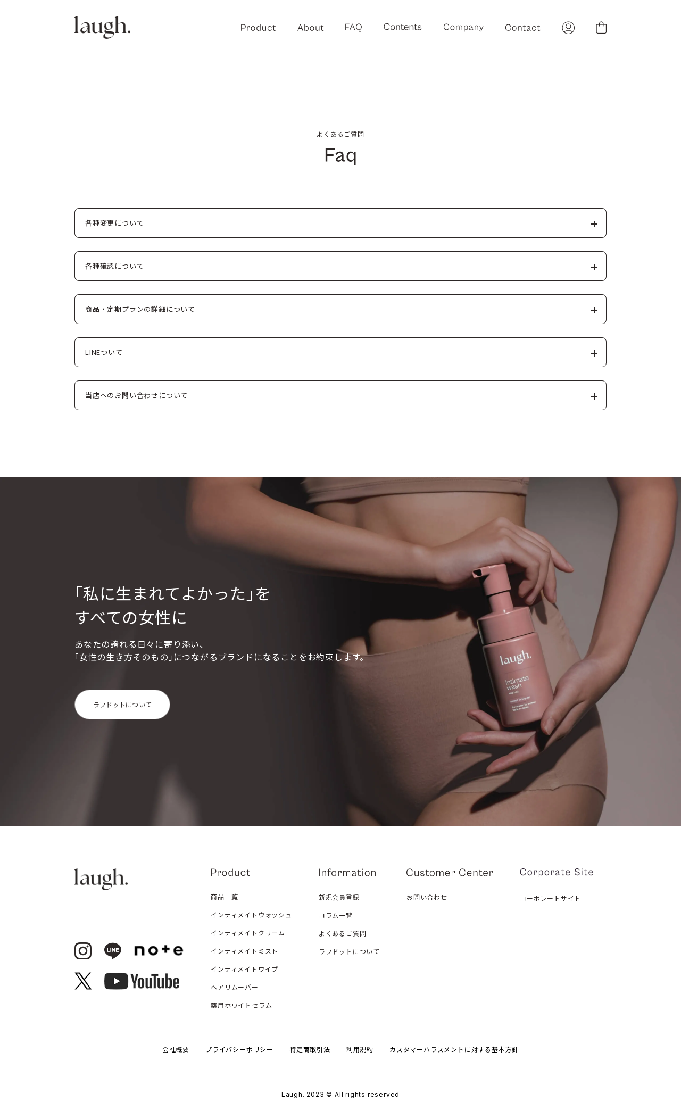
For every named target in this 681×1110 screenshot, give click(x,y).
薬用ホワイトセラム (241, 1004)
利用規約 (359, 1049)
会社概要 (175, 1049)
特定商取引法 (309, 1049)
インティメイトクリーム (248, 932)
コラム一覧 (336, 915)
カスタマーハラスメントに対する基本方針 (454, 1049)
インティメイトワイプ (244, 968)
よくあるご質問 (343, 933)
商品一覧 (224, 896)
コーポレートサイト (550, 897)
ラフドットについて (122, 704)
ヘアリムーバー (235, 986)
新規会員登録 (339, 896)
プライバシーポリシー (239, 1049)
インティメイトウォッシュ (251, 914)
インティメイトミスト (244, 950)
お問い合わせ (426, 896)
